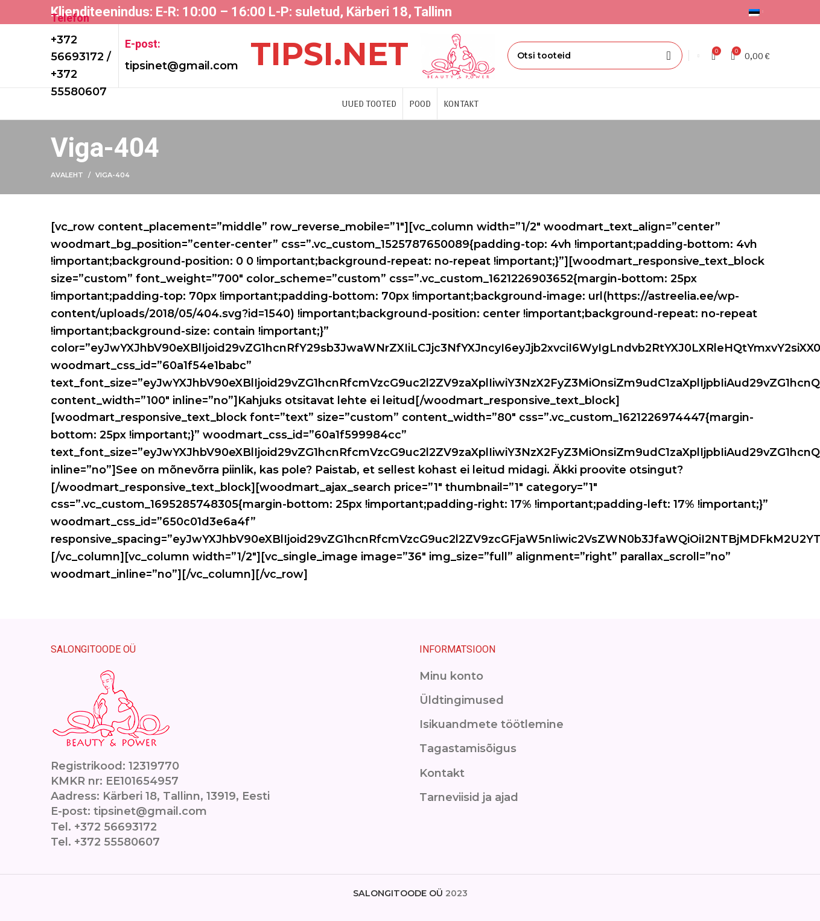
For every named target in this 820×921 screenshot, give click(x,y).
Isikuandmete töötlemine (491, 724)
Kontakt (442, 773)
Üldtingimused (461, 700)
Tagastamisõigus (467, 748)
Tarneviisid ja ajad (468, 797)
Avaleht (67, 175)
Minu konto (451, 676)
